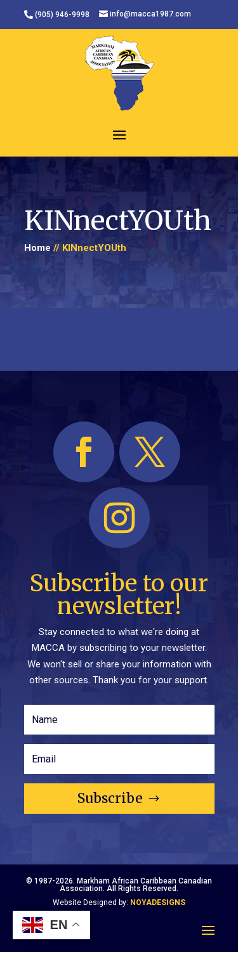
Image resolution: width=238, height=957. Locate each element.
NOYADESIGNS (157, 902)
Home (37, 248)
